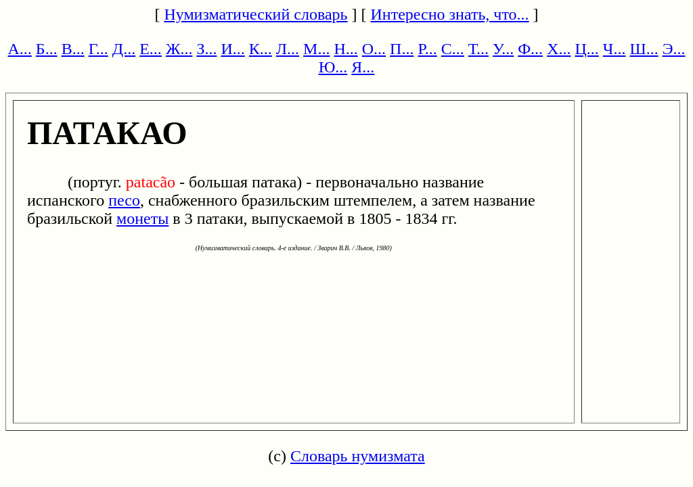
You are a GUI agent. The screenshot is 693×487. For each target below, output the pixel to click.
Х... (559, 48)
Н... (345, 48)
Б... (47, 48)
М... (316, 48)
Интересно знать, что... (450, 14)
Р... (427, 48)
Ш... (643, 48)
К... (260, 48)
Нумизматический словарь (255, 14)
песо (124, 200)
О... (374, 48)
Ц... (586, 48)
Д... (123, 48)
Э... (674, 48)
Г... (98, 48)
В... (73, 48)
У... (503, 48)
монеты (142, 218)
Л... (287, 48)
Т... (478, 48)
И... (232, 48)
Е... (150, 48)
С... (452, 48)
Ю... (333, 67)
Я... (362, 67)
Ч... (614, 48)
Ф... (530, 48)
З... (206, 48)
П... (401, 48)
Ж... (179, 48)
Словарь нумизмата (357, 456)
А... (20, 48)
